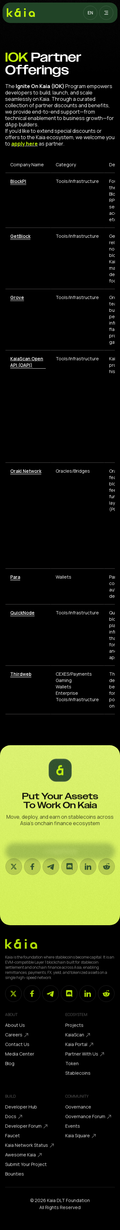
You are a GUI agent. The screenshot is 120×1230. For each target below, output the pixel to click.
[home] (21, 13)
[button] (90, 13)
